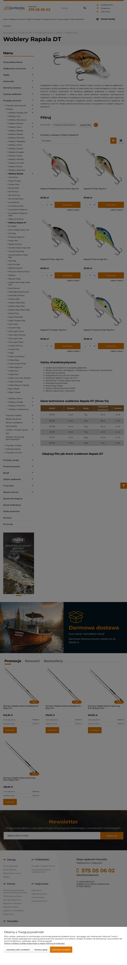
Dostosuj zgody (40, 950)
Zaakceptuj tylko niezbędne (18, 950)
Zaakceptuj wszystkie (61, 950)
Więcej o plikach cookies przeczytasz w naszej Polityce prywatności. (34, 943)
